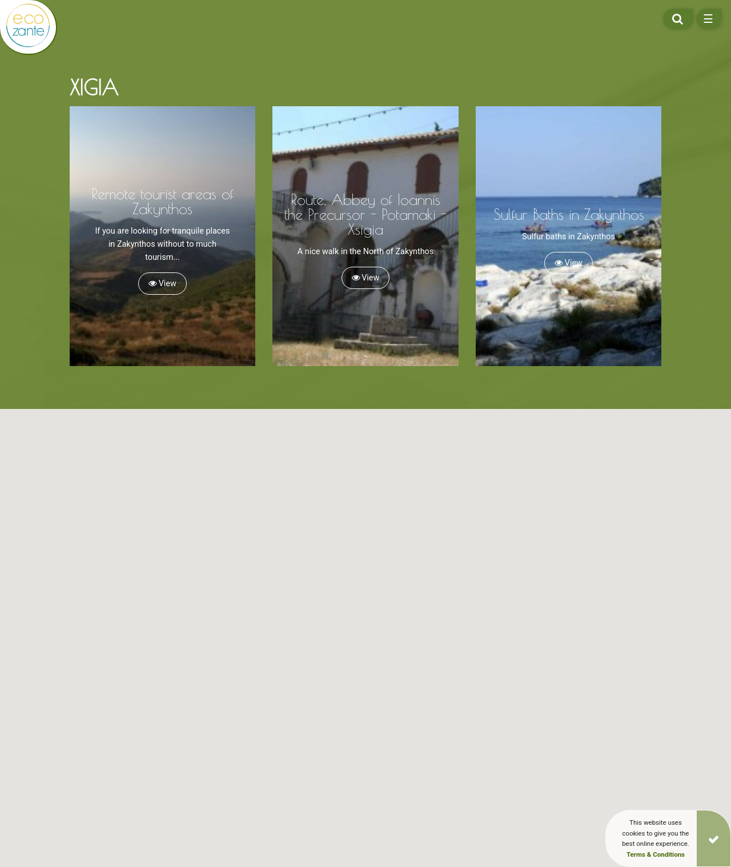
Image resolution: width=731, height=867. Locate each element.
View (162, 283)
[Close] (713, 838)
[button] (218, 600)
